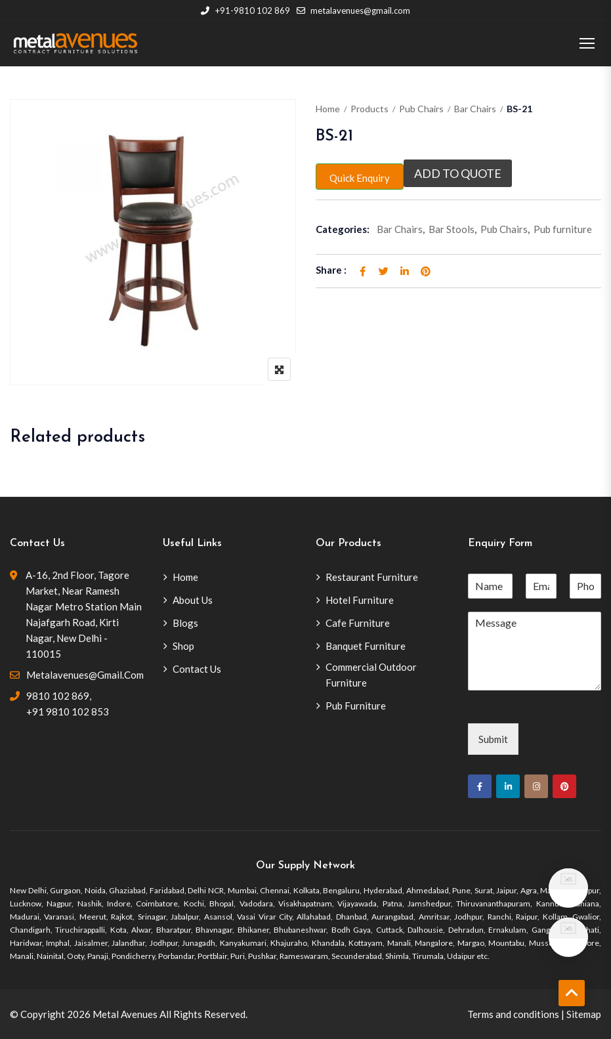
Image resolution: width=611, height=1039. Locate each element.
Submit (493, 739)
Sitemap (583, 1014)
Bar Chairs (475, 108)
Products (369, 108)
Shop (183, 646)
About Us (193, 600)
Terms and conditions (513, 1014)
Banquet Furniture (366, 646)
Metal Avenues (125, 1014)
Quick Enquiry (359, 178)
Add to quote (457, 173)
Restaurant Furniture (372, 577)
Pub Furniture (356, 705)
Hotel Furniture (360, 600)
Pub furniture (563, 229)
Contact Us (197, 669)
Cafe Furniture (358, 623)
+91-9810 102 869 (245, 10)
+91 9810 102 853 (67, 711)
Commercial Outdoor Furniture (371, 675)
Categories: (342, 229)
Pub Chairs (421, 108)
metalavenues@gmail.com (353, 10)
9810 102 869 (57, 696)
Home (328, 108)
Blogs (185, 623)
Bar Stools (451, 229)
